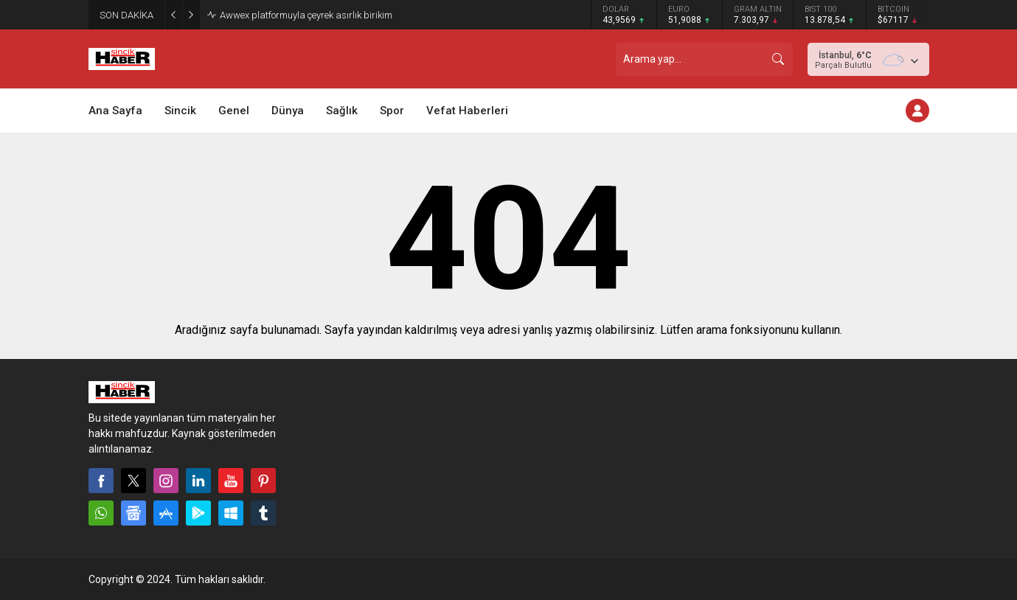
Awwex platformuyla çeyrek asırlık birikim (306, 15)
